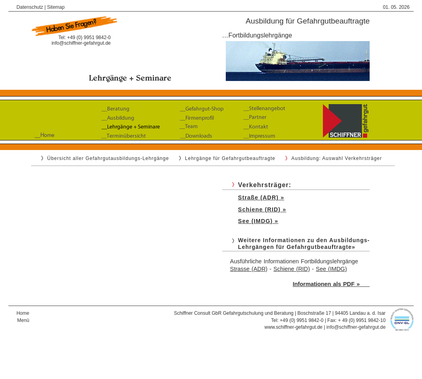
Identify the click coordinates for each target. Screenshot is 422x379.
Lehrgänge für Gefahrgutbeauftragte (230, 158)
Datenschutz (29, 7)
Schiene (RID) (291, 269)
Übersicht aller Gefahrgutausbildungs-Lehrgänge (108, 158)
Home (22, 313)
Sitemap (56, 7)
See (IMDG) (331, 269)
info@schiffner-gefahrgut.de (81, 43)
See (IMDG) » (258, 221)
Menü (23, 320)
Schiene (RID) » (262, 209)
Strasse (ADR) (249, 269)
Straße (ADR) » (261, 197)
